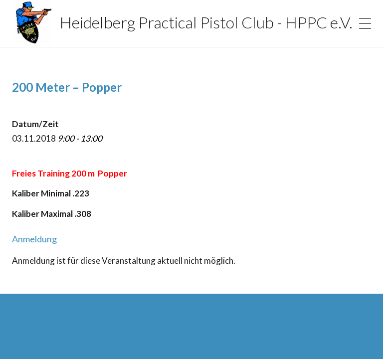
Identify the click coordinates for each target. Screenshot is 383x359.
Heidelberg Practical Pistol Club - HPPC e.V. (163, 22)
